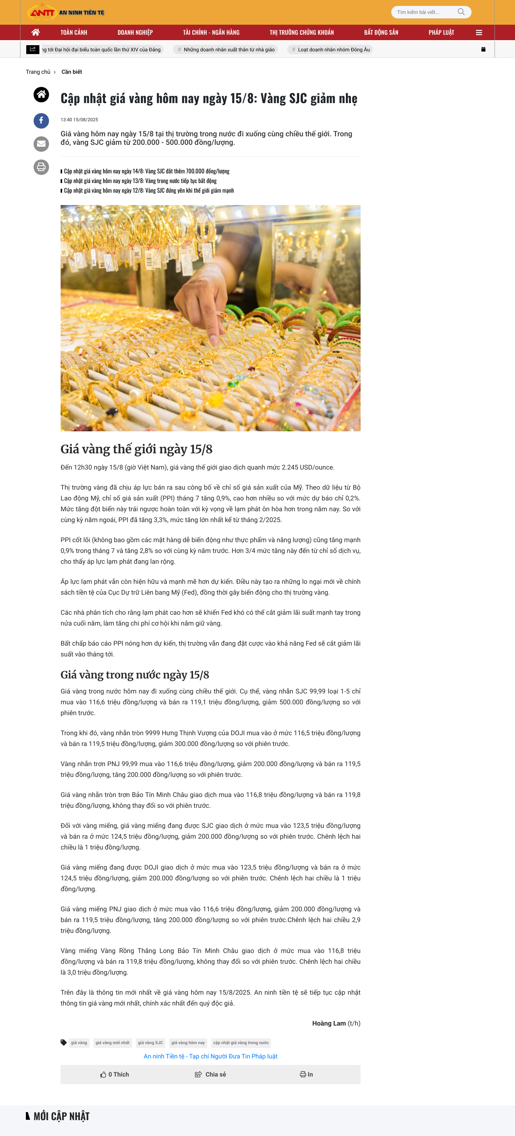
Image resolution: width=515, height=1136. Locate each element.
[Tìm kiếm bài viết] (431, 12)
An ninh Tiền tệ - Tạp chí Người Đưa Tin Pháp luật (211, 1056)
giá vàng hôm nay (188, 1042)
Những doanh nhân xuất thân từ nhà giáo (232, 50)
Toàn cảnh (74, 32)
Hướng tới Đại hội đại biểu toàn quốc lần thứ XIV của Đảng (98, 50)
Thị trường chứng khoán (302, 32)
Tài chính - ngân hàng (211, 32)
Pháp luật (441, 32)
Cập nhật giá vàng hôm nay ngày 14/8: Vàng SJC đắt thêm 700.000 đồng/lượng (146, 171)
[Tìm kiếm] (461, 12)
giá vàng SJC (150, 1042)
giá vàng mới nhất (113, 1042)
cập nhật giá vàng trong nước (241, 1042)
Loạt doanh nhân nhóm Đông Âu (336, 50)
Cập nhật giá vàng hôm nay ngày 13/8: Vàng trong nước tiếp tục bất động (140, 180)
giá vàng (79, 1042)
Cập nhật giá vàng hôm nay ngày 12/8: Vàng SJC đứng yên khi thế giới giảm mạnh (149, 190)
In (306, 1074)
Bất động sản (381, 32)
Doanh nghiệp (135, 32)
